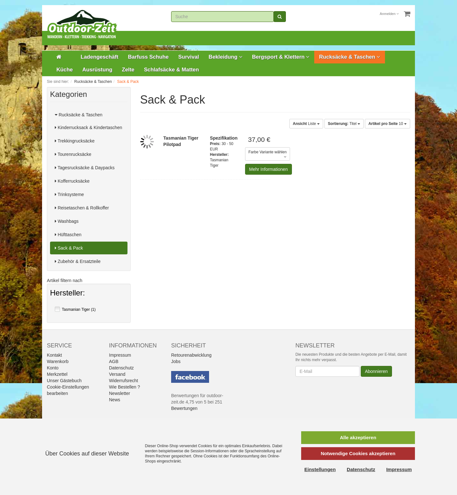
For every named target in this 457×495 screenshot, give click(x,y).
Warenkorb (58, 361)
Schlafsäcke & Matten (171, 70)
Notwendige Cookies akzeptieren (358, 453)
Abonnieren (376, 371)
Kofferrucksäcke (72, 181)
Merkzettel (57, 374)
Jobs (176, 361)
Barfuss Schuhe (148, 57)
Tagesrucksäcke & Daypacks (85, 167)
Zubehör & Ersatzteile (78, 261)
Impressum (120, 355)
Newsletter (119, 393)
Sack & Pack (69, 248)
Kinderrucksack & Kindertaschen (88, 127)
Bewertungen (184, 408)
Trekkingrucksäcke (75, 140)
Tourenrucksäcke (73, 154)
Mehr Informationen (268, 169)
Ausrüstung (97, 70)
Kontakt (54, 355)
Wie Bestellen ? (124, 386)
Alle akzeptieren (358, 437)
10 (387, 123)
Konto (53, 367)
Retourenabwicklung (191, 355)
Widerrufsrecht (123, 380)
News (114, 399)
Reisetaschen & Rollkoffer (82, 207)
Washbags (67, 221)
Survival (188, 57)
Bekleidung (226, 57)
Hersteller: (67, 293)
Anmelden (389, 14)
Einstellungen (320, 469)
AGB (114, 361)
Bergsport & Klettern (281, 57)
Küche (64, 70)
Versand (117, 374)
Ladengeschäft (99, 57)
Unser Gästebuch (64, 380)
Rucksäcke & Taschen (349, 57)
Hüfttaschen (68, 234)
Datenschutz (121, 367)
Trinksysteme (69, 194)
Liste (306, 123)
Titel (344, 123)
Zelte (128, 70)
